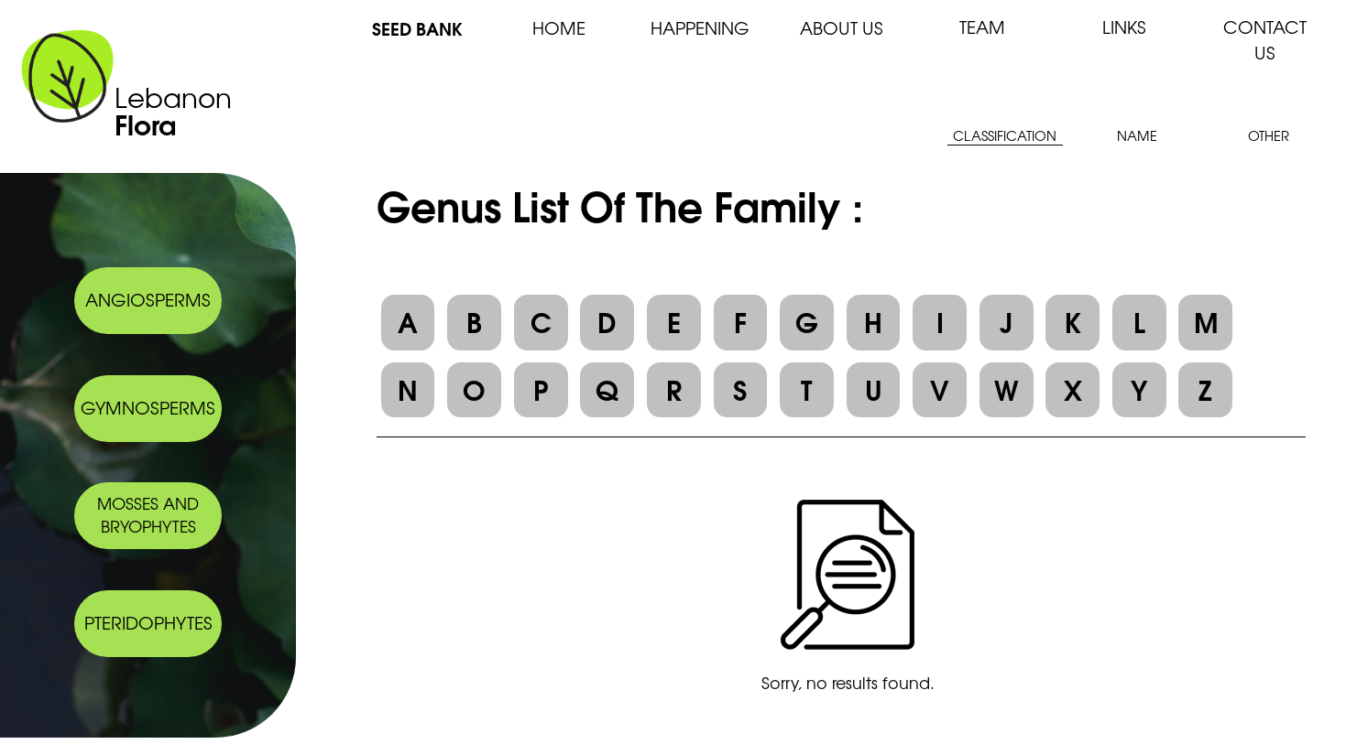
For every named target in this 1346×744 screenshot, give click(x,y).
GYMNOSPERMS (148, 407)
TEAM (982, 26)
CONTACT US (1265, 39)
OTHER (1268, 135)
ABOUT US (841, 27)
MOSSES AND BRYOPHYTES (148, 514)
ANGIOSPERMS (148, 299)
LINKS (1124, 26)
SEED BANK (417, 27)
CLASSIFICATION (1004, 135)
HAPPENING (700, 27)
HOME (558, 27)
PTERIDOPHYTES (148, 622)
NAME (1137, 135)
